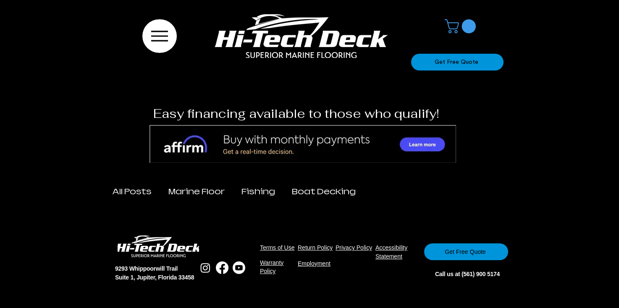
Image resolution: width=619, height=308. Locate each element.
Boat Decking (324, 191)
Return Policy (315, 247)
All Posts (132, 191)
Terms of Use (277, 247)
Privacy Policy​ (354, 247)
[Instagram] (205, 267)
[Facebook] (222, 267)
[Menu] (159, 36)
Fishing (258, 191)
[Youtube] (239, 267)
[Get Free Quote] (457, 62)
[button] (462, 26)
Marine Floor (196, 191)
